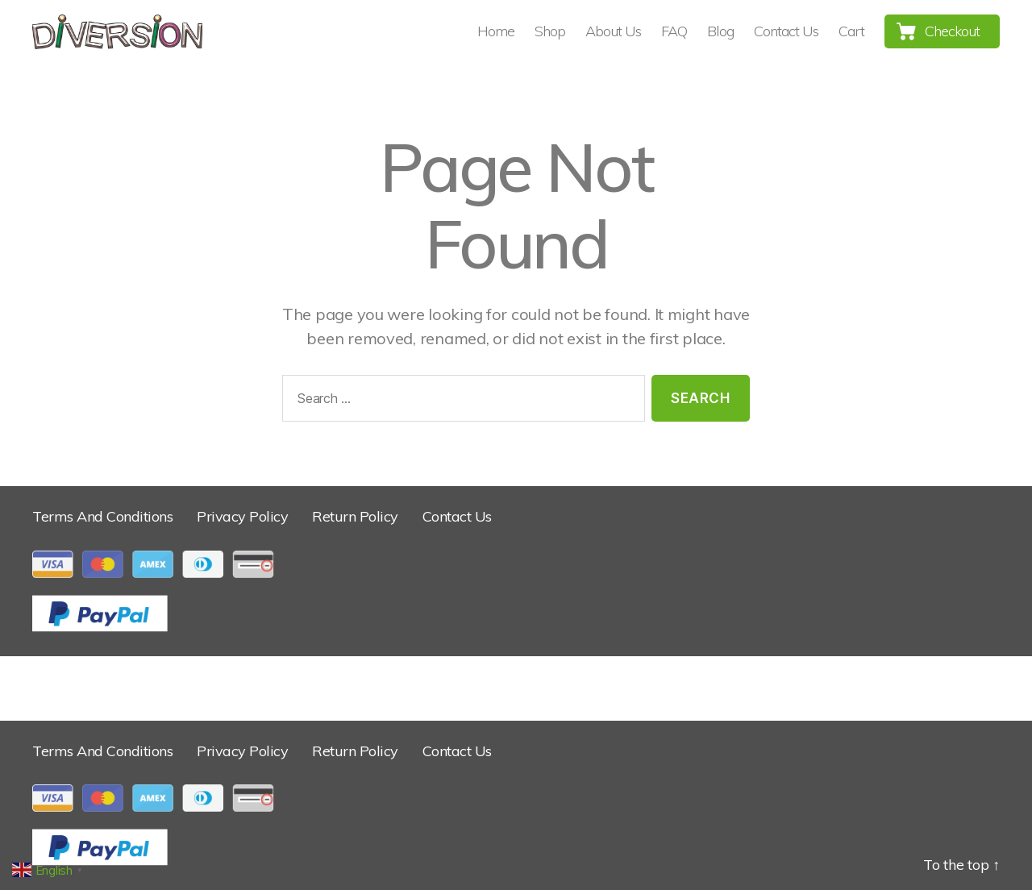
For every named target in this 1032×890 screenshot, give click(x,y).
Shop (550, 31)
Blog (720, 31)
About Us (613, 31)
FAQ (674, 31)
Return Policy (355, 516)
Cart (851, 31)
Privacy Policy (242, 516)
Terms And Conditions (102, 516)
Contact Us (786, 31)
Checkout (952, 31)
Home (495, 31)
